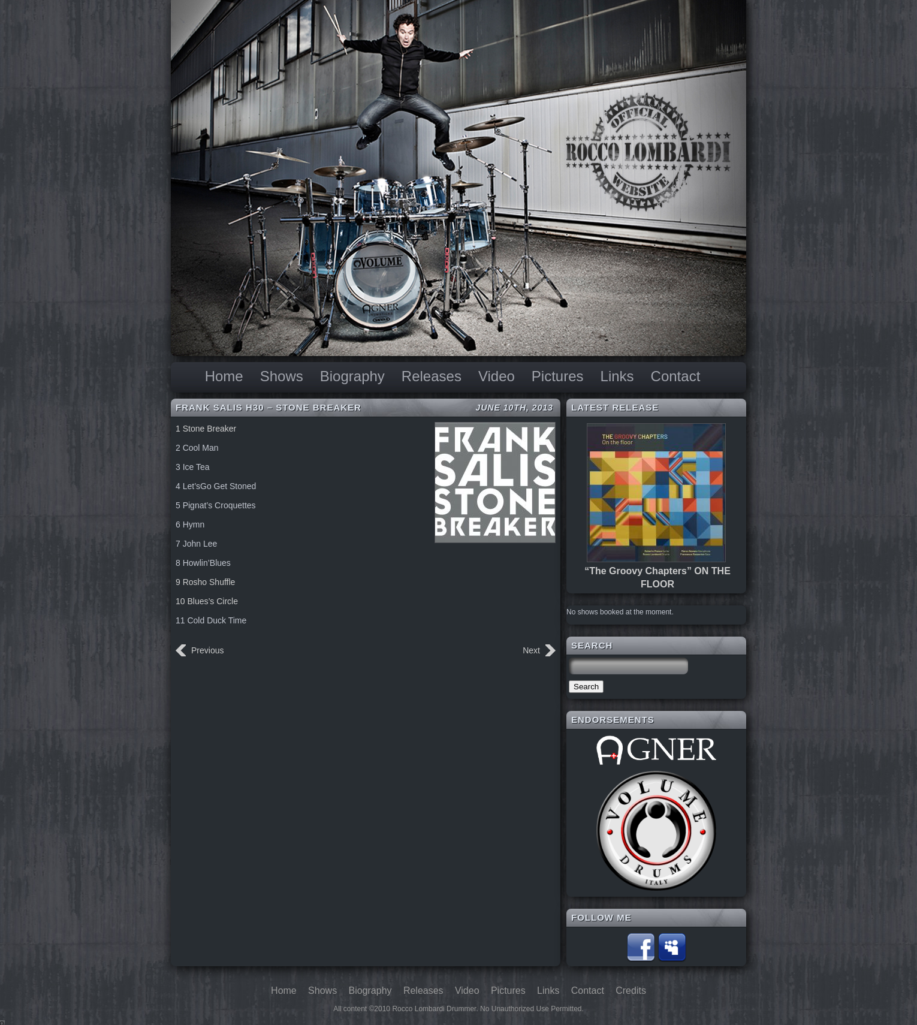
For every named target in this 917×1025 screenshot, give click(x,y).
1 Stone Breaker (206, 428)
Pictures (558, 376)
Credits (631, 990)
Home (224, 376)
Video (496, 376)
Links (617, 376)
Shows (281, 376)
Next (531, 650)
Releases (431, 376)
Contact (676, 376)
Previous (207, 650)
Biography (352, 376)
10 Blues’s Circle (207, 601)
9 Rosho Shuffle (205, 582)
